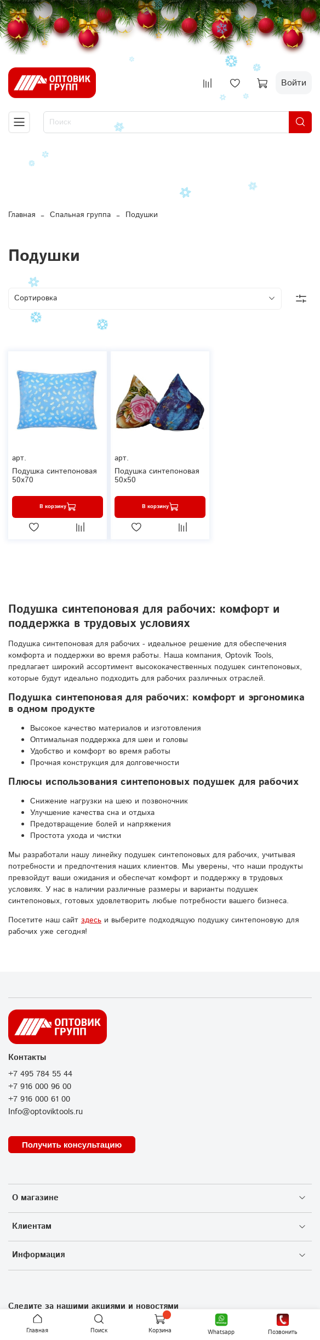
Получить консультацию (72, 1144)
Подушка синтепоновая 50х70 (54, 476)
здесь (91, 920)
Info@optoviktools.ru (45, 1112)
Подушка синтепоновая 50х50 (157, 476)
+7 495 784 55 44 (40, 1074)
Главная (21, 214)
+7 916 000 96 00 (39, 1087)
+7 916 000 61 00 (39, 1099)
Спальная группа (80, 214)
